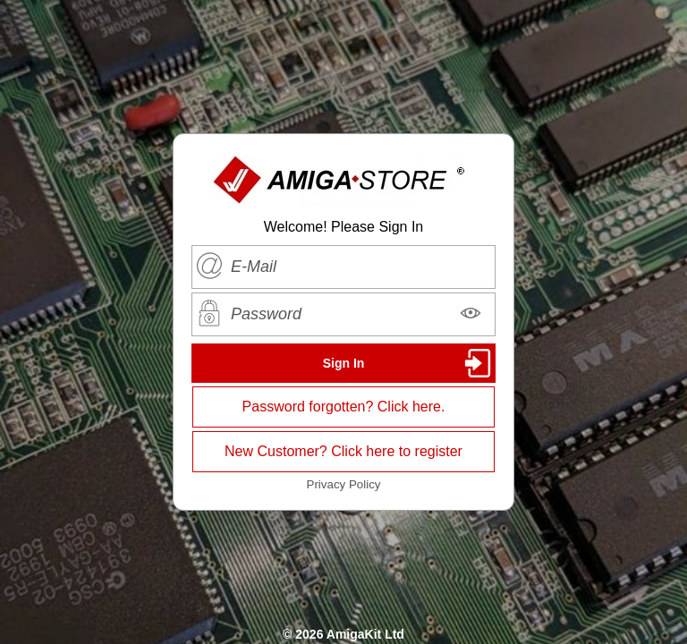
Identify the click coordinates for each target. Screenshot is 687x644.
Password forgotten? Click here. (343, 406)
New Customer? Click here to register (343, 451)
